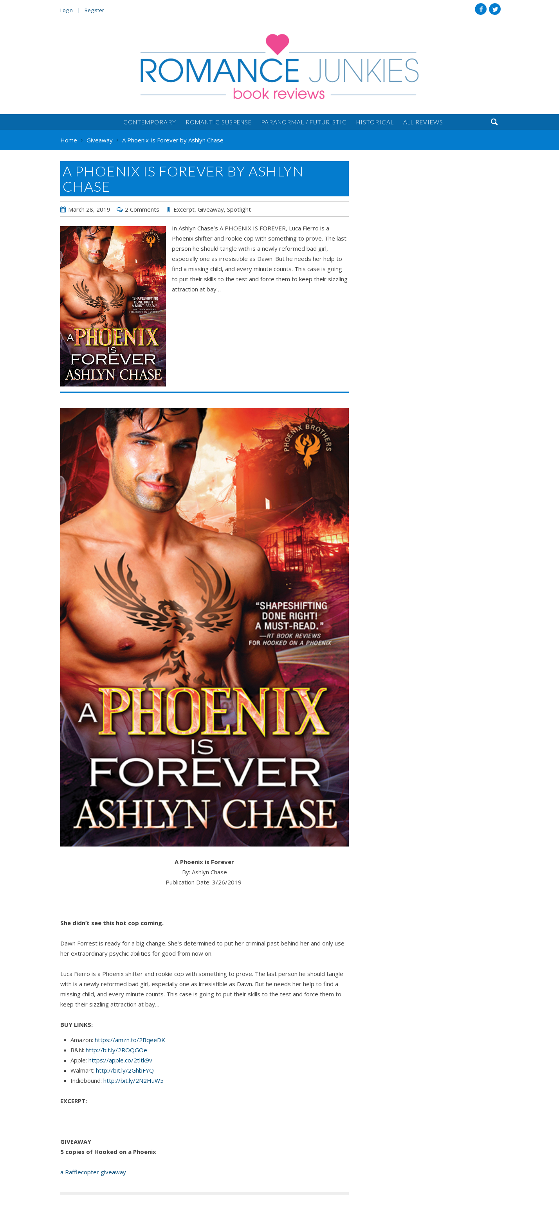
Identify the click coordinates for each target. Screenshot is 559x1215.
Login (66, 10)
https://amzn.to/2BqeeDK (130, 1040)
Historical (375, 122)
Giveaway (211, 209)
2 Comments (142, 209)
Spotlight (239, 209)
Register (94, 10)
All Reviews (423, 122)
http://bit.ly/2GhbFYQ (125, 1070)
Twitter (495, 9)
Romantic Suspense (219, 122)
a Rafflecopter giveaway (93, 1172)
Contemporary (149, 122)
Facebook (481, 9)
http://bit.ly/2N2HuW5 (133, 1080)
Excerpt (184, 209)
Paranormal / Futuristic (304, 122)
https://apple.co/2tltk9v (120, 1060)
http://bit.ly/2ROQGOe (116, 1050)
